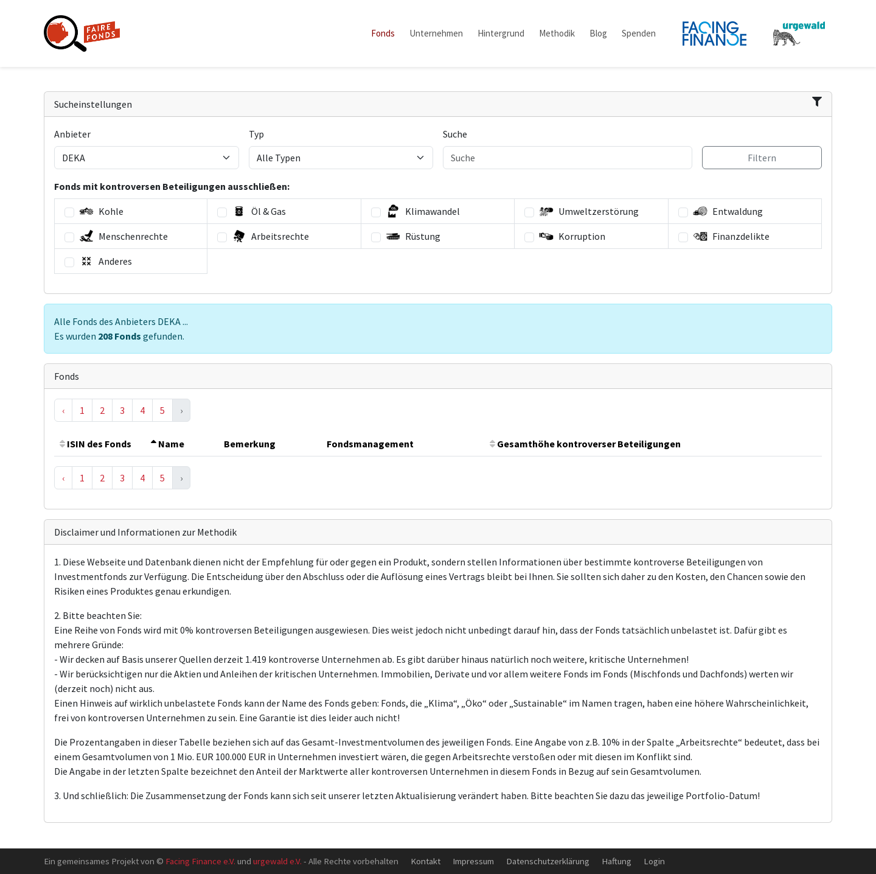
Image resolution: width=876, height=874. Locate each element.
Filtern (762, 158)
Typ (256, 134)
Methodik (557, 33)
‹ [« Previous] (63, 410)
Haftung (616, 861)
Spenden (639, 33)
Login (654, 861)
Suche (455, 134)
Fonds (383, 33)
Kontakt (425, 861)
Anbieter (72, 134)
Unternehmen (436, 33)
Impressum (473, 861)
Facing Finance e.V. (200, 861)
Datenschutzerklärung (547, 861)
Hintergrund (501, 33)
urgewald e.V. (277, 861)
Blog (598, 33)
